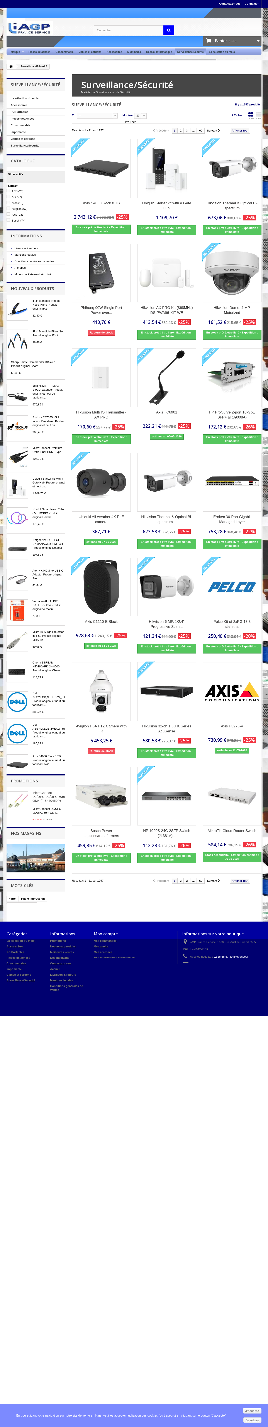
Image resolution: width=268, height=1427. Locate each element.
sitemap (55, 1399)
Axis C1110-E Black (101, 622)
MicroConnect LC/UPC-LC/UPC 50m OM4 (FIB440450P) (48, 1138)
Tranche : (13, 269)
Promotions (24, 1122)
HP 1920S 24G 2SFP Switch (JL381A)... (166, 833)
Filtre (12, 1273)
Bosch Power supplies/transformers (101, 833)
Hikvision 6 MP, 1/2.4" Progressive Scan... (167, 624)
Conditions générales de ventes (34, 316)
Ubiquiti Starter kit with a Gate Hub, (166, 205)
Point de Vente (20, 152)
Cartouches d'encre (22, 1279)
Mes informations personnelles (114, 1337)
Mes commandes (105, 1320)
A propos (20, 323)
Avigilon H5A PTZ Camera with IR (101, 728)
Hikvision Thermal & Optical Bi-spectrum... (166, 519)
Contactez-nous (230, 3)
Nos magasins (23, 342)
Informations (26, 292)
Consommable (65, 51)
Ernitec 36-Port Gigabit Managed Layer (232, 519)
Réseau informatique (159, 51)
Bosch (18, 248)
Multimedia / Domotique (27, 159)
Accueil (55, 1348)
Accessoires (114, 51)
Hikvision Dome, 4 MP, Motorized (232, 310)
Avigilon (19, 237)
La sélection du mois (222, 51)
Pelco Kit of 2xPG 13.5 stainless (232, 624)
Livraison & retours (26, 303)
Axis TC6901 (166, 412)
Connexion (252, 3)
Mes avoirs (101, 1325)
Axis (18, 243)
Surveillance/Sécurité (190, 51)
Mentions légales (25, 310)
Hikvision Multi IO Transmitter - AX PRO (101, 414)
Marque (16, 52)
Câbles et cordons (90, 51)
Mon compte (106, 1312)
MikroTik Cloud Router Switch (232, 831)
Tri (73, 115)
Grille (251, 116)
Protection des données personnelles (37, 336)
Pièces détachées (39, 51)
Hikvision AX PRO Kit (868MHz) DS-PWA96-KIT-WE (167, 310)
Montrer (127, 115)
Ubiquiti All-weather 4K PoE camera (101, 519)
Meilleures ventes (62, 1331)
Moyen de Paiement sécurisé (32, 329)
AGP (17, 225)
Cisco (17, 254)
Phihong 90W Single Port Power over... (101, 310)
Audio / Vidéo (20, 172)
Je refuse (252, 1420)
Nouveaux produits (32, 359)
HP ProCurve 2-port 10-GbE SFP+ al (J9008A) (232, 414)
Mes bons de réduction (109, 1342)
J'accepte (252, 1411)
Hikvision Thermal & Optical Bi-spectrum (232, 205)
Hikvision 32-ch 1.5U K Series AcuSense (166, 728)
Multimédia (134, 51)
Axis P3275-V (232, 726)
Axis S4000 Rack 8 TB (101, 203)
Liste (258, 116)
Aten (17, 231)
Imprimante (18, 132)
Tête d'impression (33, 1273)
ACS (17, 219)
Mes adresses (103, 1331)
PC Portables (19, 111)
